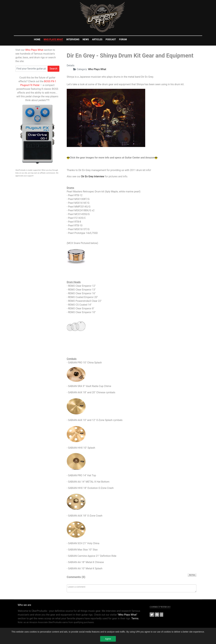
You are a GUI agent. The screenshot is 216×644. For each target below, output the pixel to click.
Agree (108, 639)
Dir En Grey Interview (92, 176)
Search (53, 68)
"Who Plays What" (127, 614)
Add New (192, 575)
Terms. (135, 618)
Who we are (24, 605)
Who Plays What (34, 49)
